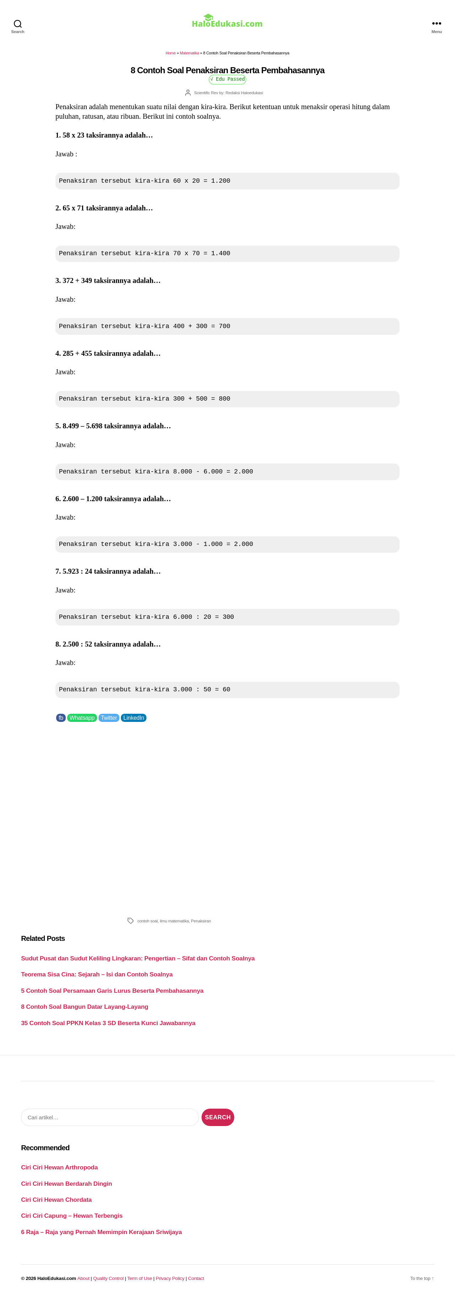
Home (171, 58)
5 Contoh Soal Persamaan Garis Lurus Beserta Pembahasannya (112, 995)
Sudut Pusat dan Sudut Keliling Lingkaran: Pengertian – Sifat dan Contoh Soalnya (138, 963)
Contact (196, 1283)
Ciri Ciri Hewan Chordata (56, 1204)
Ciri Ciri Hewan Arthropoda (59, 1172)
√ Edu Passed (227, 83)
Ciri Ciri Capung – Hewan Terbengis (72, 1220)
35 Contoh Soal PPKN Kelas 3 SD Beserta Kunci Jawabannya (108, 1027)
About (83, 1283)
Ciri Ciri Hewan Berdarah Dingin (66, 1188)
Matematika (189, 58)
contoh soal (147, 925)
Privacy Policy (170, 1283)
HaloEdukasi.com (56, 1283)
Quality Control (108, 1283)
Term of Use (139, 1283)
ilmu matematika (174, 925)
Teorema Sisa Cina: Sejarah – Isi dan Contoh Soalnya (96, 979)
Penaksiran (201, 925)
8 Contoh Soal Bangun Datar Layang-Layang (84, 1011)
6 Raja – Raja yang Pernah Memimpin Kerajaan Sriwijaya (101, 1237)
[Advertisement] (227, 823)
